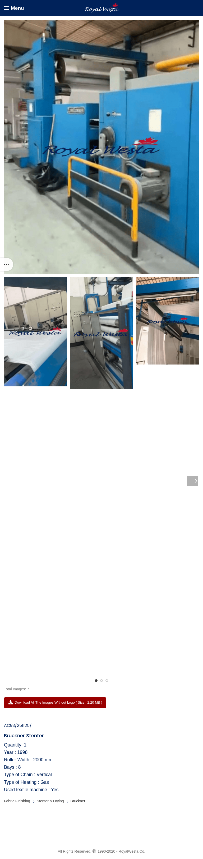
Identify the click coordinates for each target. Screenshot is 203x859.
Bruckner (78, 801)
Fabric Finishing (17, 801)
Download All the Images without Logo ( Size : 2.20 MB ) (55, 702)
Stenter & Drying (50, 801)
